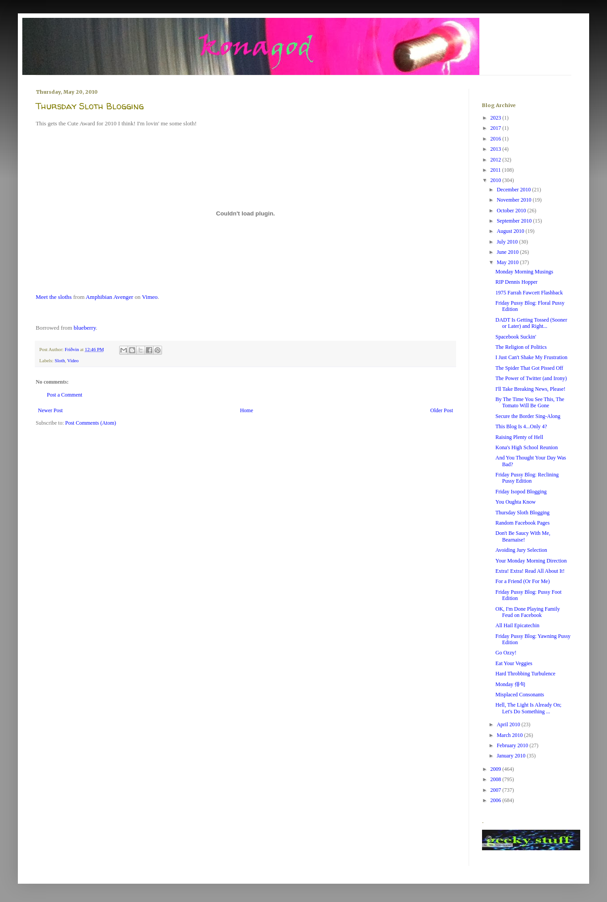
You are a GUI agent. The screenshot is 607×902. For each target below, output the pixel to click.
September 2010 (515, 221)
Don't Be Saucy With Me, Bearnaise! (522, 536)
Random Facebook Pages (522, 523)
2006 (497, 800)
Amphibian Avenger (109, 297)
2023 (497, 118)
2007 (497, 790)
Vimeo (150, 297)
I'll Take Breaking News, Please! (530, 389)
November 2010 (515, 200)
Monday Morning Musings (524, 272)
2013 (497, 149)
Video (73, 360)
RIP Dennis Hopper (516, 282)
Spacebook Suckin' (515, 337)
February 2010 (513, 745)
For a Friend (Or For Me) (522, 581)
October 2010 (512, 210)
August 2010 (511, 231)
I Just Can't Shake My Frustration (531, 357)
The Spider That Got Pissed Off (529, 368)
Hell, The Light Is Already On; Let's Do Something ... (528, 708)
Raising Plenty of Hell (519, 437)
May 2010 (508, 262)
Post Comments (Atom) (90, 423)
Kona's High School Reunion (526, 447)
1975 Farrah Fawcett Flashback (529, 293)
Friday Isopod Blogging (521, 491)
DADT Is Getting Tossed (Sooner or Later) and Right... (531, 323)
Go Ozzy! (505, 653)
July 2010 (508, 242)
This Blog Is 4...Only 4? (521, 426)
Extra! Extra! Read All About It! (530, 571)
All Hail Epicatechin (517, 625)
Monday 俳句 (510, 684)
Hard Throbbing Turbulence (525, 673)
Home (246, 410)
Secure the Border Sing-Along (528, 416)
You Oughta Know (515, 502)
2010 (497, 180)
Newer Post (50, 410)
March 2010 (510, 735)
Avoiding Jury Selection (521, 550)
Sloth (59, 360)
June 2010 (508, 252)
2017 (497, 128)
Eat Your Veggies (513, 663)
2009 (497, 769)
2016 (497, 139)
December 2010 (514, 189)
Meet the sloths (54, 297)
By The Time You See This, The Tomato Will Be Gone (529, 402)
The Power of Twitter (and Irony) (531, 378)
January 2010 (512, 756)
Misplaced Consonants (519, 694)
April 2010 (509, 724)
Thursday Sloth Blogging (522, 512)
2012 (497, 160)
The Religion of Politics (521, 347)
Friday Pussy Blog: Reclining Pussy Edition (527, 478)
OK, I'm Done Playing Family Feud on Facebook (527, 612)
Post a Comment (64, 395)
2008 (497, 779)
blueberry (85, 327)
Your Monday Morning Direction (531, 561)
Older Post (441, 410)
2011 (497, 170)
